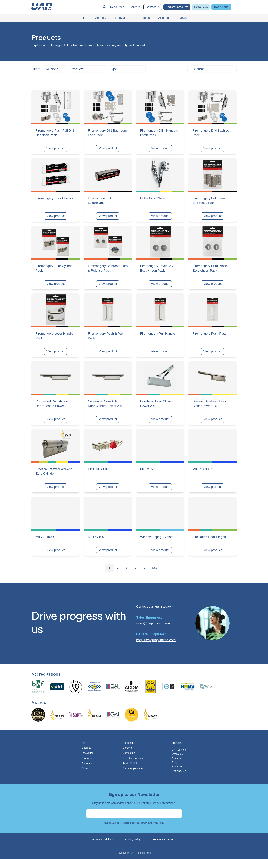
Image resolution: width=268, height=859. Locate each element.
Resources (117, 7)
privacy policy (157, 823)
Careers (135, 7)
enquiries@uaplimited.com (156, 640)
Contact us (153, 7)
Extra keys (201, 7)
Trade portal (221, 7)
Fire (84, 742)
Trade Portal (130, 762)
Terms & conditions (102, 839)
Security (86, 747)
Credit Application (133, 768)
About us (87, 762)
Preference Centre (162, 839)
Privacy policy (132, 839)
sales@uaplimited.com (153, 623)
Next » (155, 567)
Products (87, 758)
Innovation (87, 752)
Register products (176, 7)
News (85, 768)
